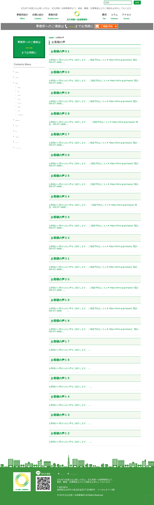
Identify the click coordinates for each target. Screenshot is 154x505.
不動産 (21, 110)
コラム (114, 17)
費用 (104, 17)
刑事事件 (22, 106)
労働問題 (22, 87)
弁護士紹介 (38, 17)
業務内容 (53, 17)
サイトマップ (67, 473)
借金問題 (22, 98)
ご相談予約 (20, 136)
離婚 (20, 90)
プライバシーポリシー (25, 147)
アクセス (126, 17)
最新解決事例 (21, 119)
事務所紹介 (22, 17)
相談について (21, 125)
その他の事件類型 (26, 114)
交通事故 (22, 94)
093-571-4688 (71, 26)
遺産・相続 (23, 102)
